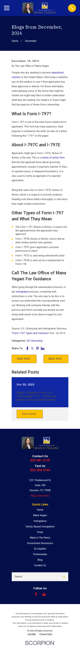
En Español (40, 548)
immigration (22, 291)
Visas (40, 532)
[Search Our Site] (64, 577)
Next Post (55, 358)
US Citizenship (34, 340)
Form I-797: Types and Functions (30, 333)
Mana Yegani (40, 515)
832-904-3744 (40, 470)
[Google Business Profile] (44, 594)
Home (40, 509)
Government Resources (40, 543)
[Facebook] (36, 594)
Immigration (40, 521)
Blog (40, 559)
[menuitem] (32, 634)
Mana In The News (40, 537)
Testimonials (40, 554)
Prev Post (23, 358)
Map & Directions (40, 495)
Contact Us (40, 565)
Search (18, 576)
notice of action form (53, 157)
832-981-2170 (40, 460)
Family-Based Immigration (40, 526)
